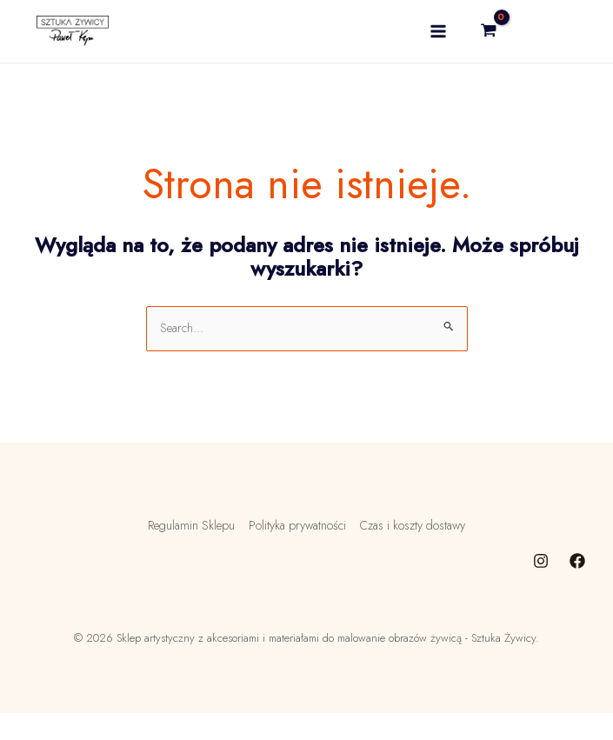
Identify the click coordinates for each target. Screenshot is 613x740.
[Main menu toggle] (432, 46)
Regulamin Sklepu (182, 554)
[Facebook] (577, 588)
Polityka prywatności (293, 554)
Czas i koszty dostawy (418, 554)
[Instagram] (541, 588)
